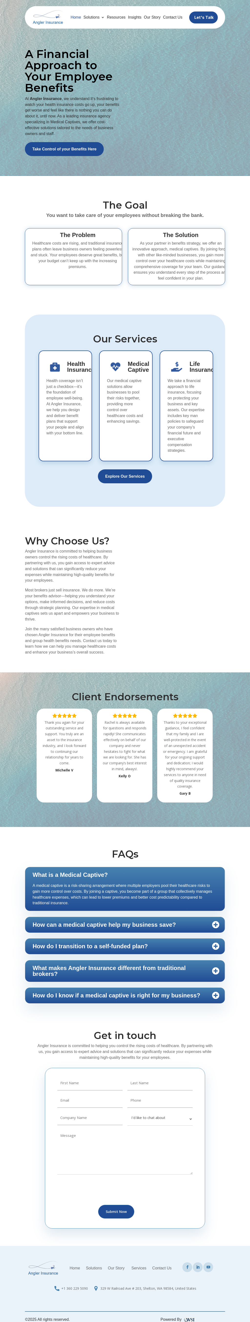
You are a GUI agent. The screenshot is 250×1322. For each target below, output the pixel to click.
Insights (134, 17)
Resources (116, 17)
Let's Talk (204, 17)
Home (76, 17)
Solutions (91, 17)
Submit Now (116, 1211)
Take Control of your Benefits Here (64, 149)
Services (138, 1268)
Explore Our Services (125, 476)
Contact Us (172, 17)
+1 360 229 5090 (74, 1288)
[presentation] (94, 1190)
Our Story (152, 17)
